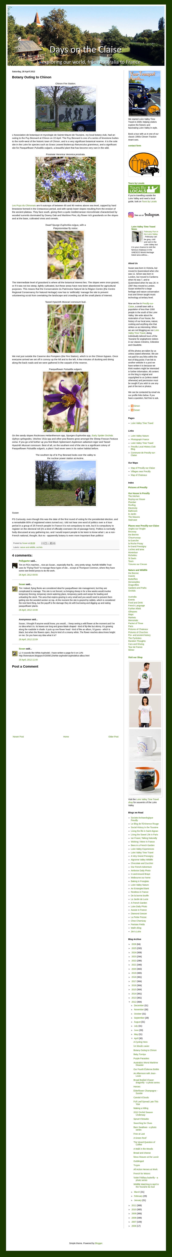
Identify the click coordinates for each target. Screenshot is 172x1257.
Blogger (98, 1243)
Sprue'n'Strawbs (141, 1119)
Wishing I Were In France (143, 842)
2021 (134, 964)
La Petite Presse (139, 917)
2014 (134, 993)
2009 (134, 1213)
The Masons (134, 517)
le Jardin (132, 514)
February (138, 1196)
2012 (134, 1002)
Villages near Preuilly (141, 471)
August (137, 1022)
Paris (130, 626)
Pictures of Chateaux (138, 629)
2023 (134, 956)
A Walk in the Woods (143, 1149)
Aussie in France (139, 910)
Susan (22, 584)
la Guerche (133, 540)
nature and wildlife (27, 547)
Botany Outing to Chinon (145, 1050)
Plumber (132, 502)
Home (66, 736)
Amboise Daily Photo (141, 870)
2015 (134, 989)
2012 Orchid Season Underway (143, 1113)
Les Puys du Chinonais (24, 205)
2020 (134, 969)
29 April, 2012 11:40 (28, 660)
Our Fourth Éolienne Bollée (146, 1069)
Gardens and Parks (137, 588)
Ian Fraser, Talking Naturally (144, 838)
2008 (134, 1218)
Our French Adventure (141, 867)
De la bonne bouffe (140, 895)
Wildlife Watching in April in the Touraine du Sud (146, 1185)
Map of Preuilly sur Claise (143, 468)
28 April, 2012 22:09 (28, 639)
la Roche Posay (135, 543)
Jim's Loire (136, 931)
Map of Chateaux (139, 475)
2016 (134, 985)
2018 (134, 977)
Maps (130, 614)
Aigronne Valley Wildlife (142, 859)
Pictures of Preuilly (137, 487)
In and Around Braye (140, 874)
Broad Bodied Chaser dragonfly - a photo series (147, 1081)
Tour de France (135, 647)
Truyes (137, 1165)
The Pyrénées (134, 638)
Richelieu (132, 555)
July (136, 1026)
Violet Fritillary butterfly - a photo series (146, 1178)
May (136, 1034)
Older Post (113, 736)
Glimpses (132, 611)
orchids (39, 547)
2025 (134, 948)
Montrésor (133, 552)
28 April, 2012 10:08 (28, 610)
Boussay (132, 531)
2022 (134, 960)
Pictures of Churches (138, 632)
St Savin (132, 558)
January (138, 1200)
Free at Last (139, 1134)
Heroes (137, 1086)
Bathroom (132, 511)
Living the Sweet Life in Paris (144, 834)
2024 (134, 952)
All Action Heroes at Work (145, 1169)
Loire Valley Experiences (142, 849)
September (139, 1018)
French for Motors (142, 1173)
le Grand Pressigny (137, 546)
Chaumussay (134, 537)
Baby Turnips (140, 1054)
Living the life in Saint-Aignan (144, 831)
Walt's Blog (136, 928)
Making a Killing (141, 1108)
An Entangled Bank (140, 888)
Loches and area (136, 549)
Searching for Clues (143, 1123)
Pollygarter (24, 561)
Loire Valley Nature (140, 436)
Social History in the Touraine (144, 827)
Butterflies (133, 579)
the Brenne (133, 534)
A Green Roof (140, 1138)
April (136, 1038)
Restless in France (139, 892)
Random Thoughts (137, 641)
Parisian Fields (138, 924)
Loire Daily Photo (139, 906)
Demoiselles (134, 582)
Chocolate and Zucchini (142, 863)
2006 (134, 1226)
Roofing (131, 505)
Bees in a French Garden (142, 845)
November (139, 1009)
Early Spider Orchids (102, 435)
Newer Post (18, 736)
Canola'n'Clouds (141, 1097)
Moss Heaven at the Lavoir (146, 1157)
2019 (134, 973)
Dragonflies (133, 585)
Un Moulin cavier (141, 1046)
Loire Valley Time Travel (142, 423)
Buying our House (136, 499)
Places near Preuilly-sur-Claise (143, 526)
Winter (131, 650)
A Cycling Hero (141, 1042)
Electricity (132, 508)
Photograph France (140, 439)
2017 (134, 981)
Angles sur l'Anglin (137, 529)
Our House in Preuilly (139, 493)
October (138, 1014)
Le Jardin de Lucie (139, 899)
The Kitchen (134, 496)
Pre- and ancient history (139, 635)
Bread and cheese (142, 1153)
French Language (136, 605)
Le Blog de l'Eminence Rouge (145, 824)
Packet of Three (135, 623)
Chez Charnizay (138, 921)
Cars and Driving (136, 644)
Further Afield (134, 608)
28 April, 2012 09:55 (28, 575)
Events (131, 599)
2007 (134, 1222)
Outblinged (139, 1161)
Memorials (133, 620)
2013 (134, 998)
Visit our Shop (135, 657)
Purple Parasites (141, 1058)
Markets (132, 617)
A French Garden (139, 903)
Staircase (132, 520)
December (139, 1005)
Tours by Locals (136, 183)
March (137, 1192)
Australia (132, 597)
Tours (130, 561)
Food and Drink (135, 602)
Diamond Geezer (139, 913)
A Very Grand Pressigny (142, 856)
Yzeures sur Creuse (137, 564)
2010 (134, 1209)
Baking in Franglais (140, 881)
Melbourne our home (140, 877)
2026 (134, 944)
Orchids (131, 591)
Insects (131, 576)
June (136, 1030)
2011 (134, 1205)
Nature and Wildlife (137, 570)
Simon (137, 406)
